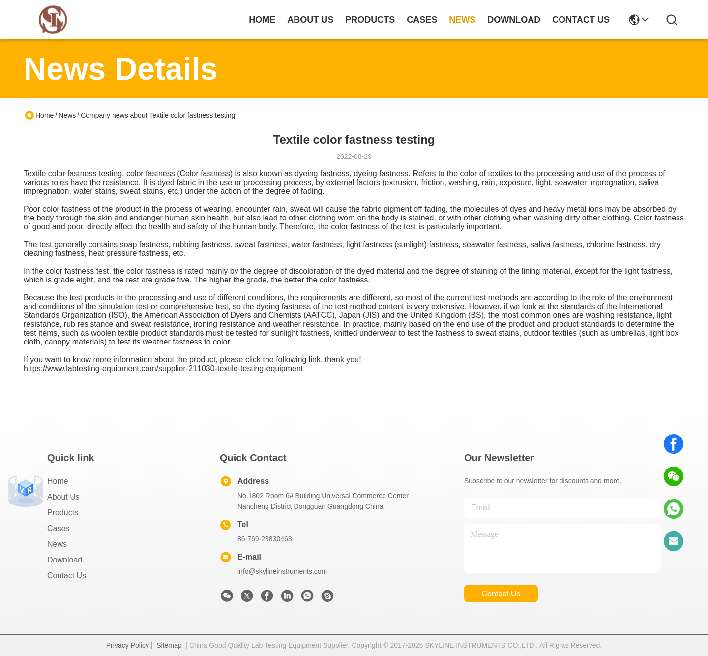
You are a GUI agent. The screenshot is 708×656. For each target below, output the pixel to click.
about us (310, 20)
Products (62, 512)
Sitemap (168, 645)
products (370, 20)
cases (422, 20)
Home (262, 20)
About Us (63, 497)
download (513, 20)
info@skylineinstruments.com (282, 571)
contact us (581, 20)
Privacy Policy (127, 645)
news (462, 20)
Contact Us (66, 575)
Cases (58, 528)
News (67, 115)
